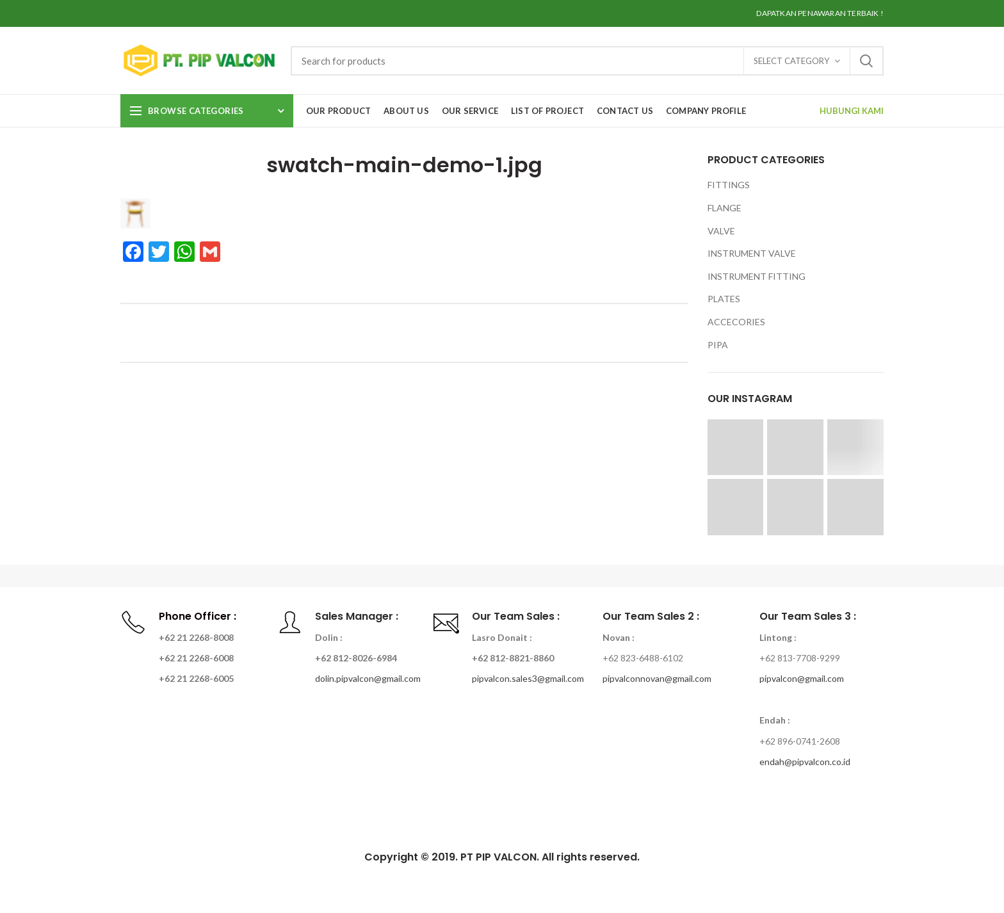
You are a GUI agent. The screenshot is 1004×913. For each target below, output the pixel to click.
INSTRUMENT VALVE (752, 253)
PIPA (718, 344)
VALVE (721, 230)
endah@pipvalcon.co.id (804, 761)
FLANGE (724, 207)
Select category (791, 61)
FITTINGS (729, 184)
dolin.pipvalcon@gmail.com (368, 678)
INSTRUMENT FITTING (757, 276)
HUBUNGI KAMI (852, 111)
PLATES (724, 298)
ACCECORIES (736, 321)
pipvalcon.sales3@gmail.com (528, 678)
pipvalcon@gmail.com (801, 678)
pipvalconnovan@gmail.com (657, 678)
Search (866, 61)
